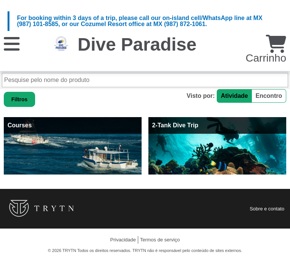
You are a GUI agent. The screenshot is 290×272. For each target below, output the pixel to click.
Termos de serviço (160, 240)
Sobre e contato (267, 209)
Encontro (269, 96)
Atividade (234, 96)
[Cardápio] (12, 43)
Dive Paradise (137, 44)
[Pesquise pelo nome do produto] (145, 80)
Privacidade (123, 240)
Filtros (19, 99)
